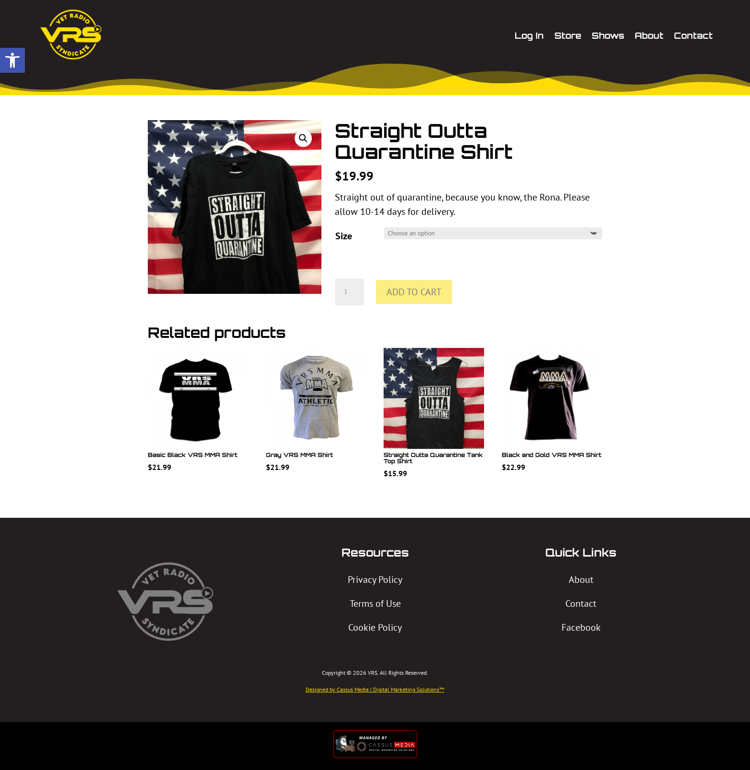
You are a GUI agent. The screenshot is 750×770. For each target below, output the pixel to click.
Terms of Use (375, 603)
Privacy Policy (375, 579)
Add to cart (413, 292)
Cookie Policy (375, 627)
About (581, 579)
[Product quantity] (349, 292)
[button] (12, 60)
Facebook (581, 627)
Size (343, 236)
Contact (580, 603)
